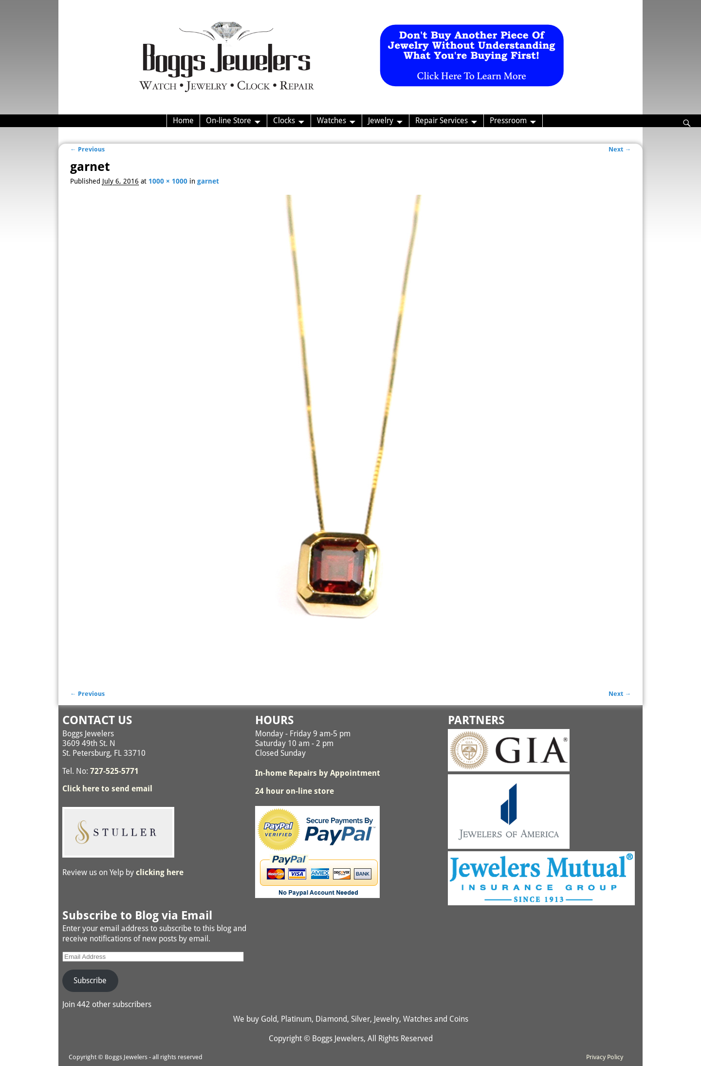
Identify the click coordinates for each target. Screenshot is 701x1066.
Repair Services (441, 120)
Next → (620, 149)
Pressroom (508, 120)
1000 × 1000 (167, 181)
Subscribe (90, 980)
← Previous (87, 149)
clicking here (160, 872)
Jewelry (380, 120)
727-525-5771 (114, 771)
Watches (331, 120)
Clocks (284, 120)
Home (183, 120)
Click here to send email (107, 788)
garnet (208, 181)
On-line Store (228, 120)
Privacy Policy (604, 1057)
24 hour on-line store (294, 791)
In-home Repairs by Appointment (317, 773)
